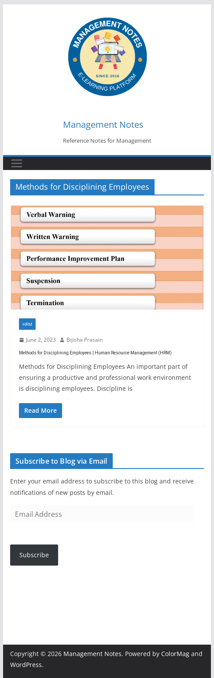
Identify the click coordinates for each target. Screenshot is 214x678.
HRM (27, 324)
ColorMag (175, 653)
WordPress (26, 664)
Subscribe (34, 555)
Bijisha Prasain (84, 339)
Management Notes (103, 124)
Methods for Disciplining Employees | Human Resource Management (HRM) (95, 352)
